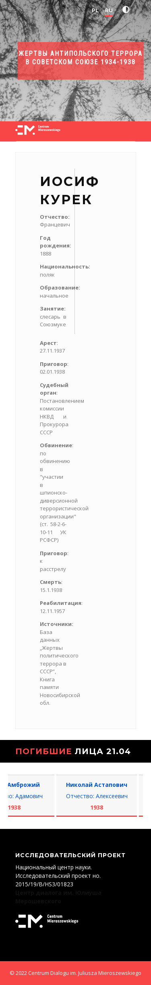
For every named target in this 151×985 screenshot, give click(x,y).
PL (95, 10)
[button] (127, 9)
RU (109, 10)
